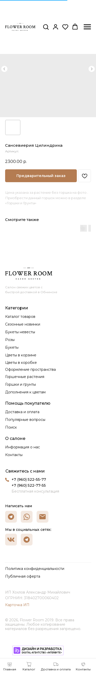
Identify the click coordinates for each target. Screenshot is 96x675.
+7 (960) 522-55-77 (29, 479)
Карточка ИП (17, 605)
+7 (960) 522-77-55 (29, 485)
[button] (46, 27)
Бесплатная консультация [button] (35, 491)
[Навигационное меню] (87, 27)
